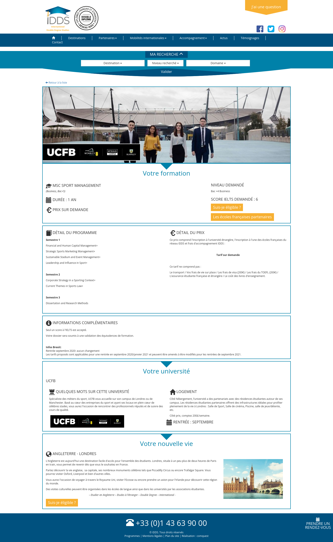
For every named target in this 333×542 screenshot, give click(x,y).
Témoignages (250, 38)
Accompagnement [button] (193, 38)
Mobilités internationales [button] (148, 38)
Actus (224, 38)
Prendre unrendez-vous (318, 524)
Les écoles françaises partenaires (242, 216)
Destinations (77, 38)
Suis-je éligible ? (227, 207)
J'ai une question (266, 6)
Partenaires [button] (108, 38)
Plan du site (172, 536)
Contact (57, 42)
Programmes (132, 536)
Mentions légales (152, 536)
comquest (203, 536)
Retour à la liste (56, 82)
